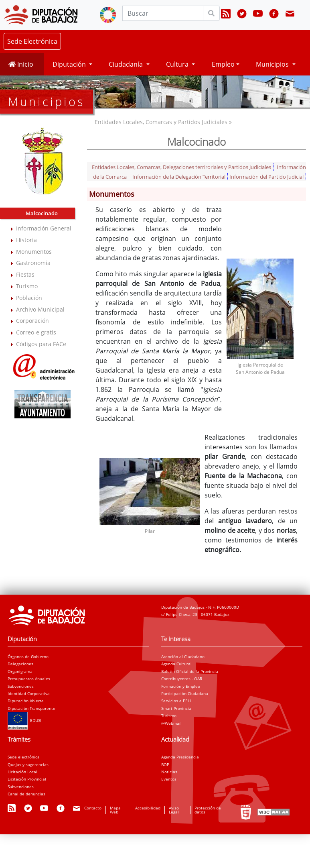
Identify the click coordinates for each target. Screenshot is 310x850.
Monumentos (34, 251)
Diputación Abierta (26, 700)
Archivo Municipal (40, 309)
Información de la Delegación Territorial (178, 176)
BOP (165, 764)
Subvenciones (21, 686)
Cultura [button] (178, 64)
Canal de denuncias (26, 794)
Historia (26, 240)
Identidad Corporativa (29, 693)
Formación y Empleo (180, 686)
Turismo (27, 286)
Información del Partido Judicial (266, 176)
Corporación (32, 320)
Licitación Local (22, 772)
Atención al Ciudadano (183, 656)
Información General (43, 228)
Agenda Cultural (176, 664)
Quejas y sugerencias (28, 764)
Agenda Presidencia (180, 757)
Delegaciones (20, 664)
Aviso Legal (174, 810)
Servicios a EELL (176, 700)
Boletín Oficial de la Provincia (189, 671)
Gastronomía (33, 263)
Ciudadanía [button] (126, 64)
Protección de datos (208, 810)
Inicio (20, 64)
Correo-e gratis (36, 332)
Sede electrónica (24, 757)
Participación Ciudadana (184, 693)
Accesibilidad (147, 808)
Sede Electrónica (32, 41)
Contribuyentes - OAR (181, 678)
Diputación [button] (70, 64)
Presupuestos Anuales (29, 678)
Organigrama (20, 671)
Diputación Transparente (31, 708)
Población (29, 298)
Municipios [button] (273, 64)
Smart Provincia (176, 708)
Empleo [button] (223, 64)
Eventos (168, 779)
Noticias (169, 772)
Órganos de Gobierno (28, 656)
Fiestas (25, 274)
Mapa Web (115, 810)
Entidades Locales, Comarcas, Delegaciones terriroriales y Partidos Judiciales (181, 167)
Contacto (92, 808)
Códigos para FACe (41, 344)
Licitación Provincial (27, 779)
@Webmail (171, 723)
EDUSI (24, 720)
